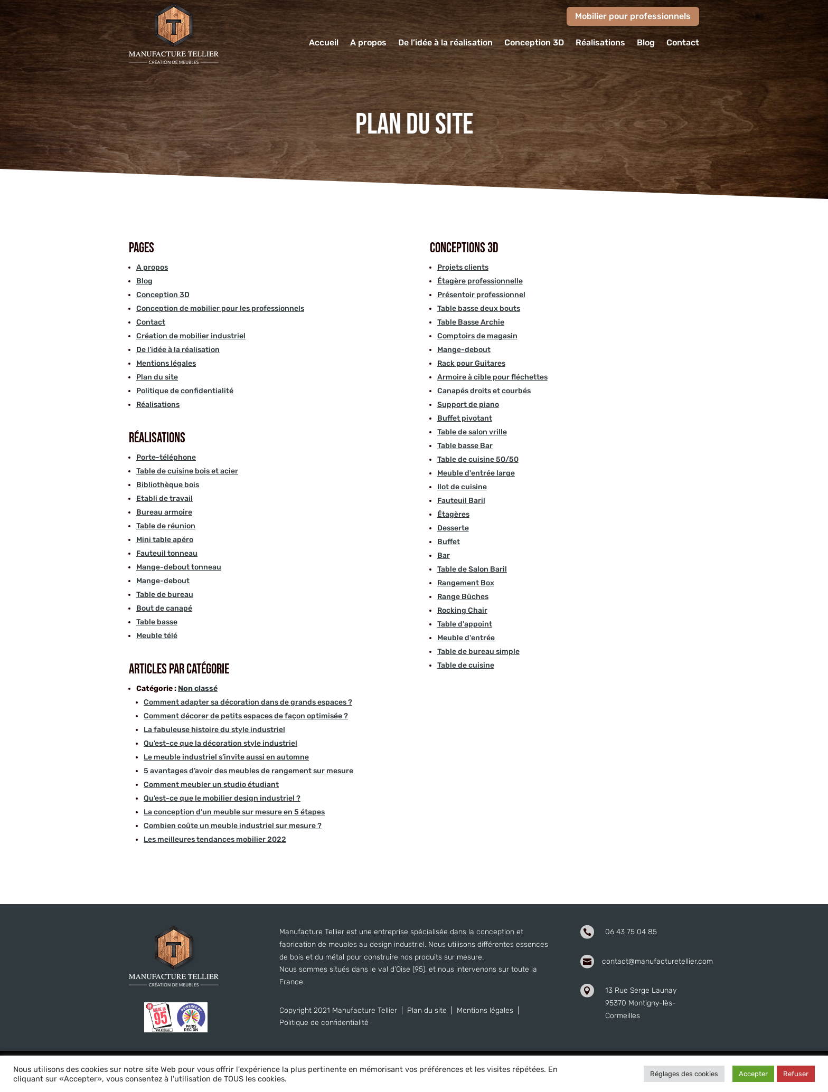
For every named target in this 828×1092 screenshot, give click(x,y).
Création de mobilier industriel (191, 335)
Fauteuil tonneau (166, 553)
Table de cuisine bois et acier (187, 471)
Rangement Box (465, 582)
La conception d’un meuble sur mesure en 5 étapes (234, 812)
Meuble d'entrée (466, 637)
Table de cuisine (465, 665)
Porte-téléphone (166, 457)
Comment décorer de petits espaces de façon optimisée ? (246, 715)
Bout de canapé (164, 608)
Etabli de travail (164, 498)
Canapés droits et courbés (484, 390)
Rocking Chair (462, 610)
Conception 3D (534, 43)
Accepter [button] (753, 1074)
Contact (682, 43)
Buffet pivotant (464, 418)
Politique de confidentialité (184, 390)
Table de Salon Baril (472, 569)
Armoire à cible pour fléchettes (492, 377)
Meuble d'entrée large (476, 473)
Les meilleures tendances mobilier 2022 (215, 839)
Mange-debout (163, 580)
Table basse (156, 622)
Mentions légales (166, 363)
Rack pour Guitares (471, 363)
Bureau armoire (164, 512)
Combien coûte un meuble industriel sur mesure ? (233, 825)
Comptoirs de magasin (477, 335)
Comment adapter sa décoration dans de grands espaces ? (248, 702)
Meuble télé (156, 635)
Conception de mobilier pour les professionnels (220, 308)
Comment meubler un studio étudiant (211, 784)
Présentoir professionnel (481, 294)
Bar (443, 555)
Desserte (453, 528)
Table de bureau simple (478, 651)
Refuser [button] (795, 1074)
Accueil (323, 43)
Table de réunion (165, 525)
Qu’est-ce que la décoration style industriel (220, 743)
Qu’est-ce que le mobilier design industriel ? (222, 798)
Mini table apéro (164, 539)
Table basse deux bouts (478, 308)
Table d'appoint (464, 624)
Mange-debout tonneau (178, 567)
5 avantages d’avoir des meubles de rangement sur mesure (248, 770)
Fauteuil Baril (461, 500)
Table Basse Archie (470, 322)
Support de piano (468, 404)
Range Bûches (462, 596)
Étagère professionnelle (480, 281)
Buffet (448, 541)
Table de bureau (164, 594)
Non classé (198, 688)
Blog (646, 43)
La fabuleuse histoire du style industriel (214, 729)
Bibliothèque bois (167, 484)
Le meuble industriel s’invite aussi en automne (226, 757)
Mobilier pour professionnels (633, 16)
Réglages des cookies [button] (684, 1074)
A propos (368, 43)
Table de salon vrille (472, 432)
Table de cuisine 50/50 (478, 459)
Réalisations (600, 43)
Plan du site (157, 377)
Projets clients (462, 267)
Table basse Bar (465, 445)
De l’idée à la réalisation (445, 43)
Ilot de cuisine (462, 486)
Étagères (453, 514)
